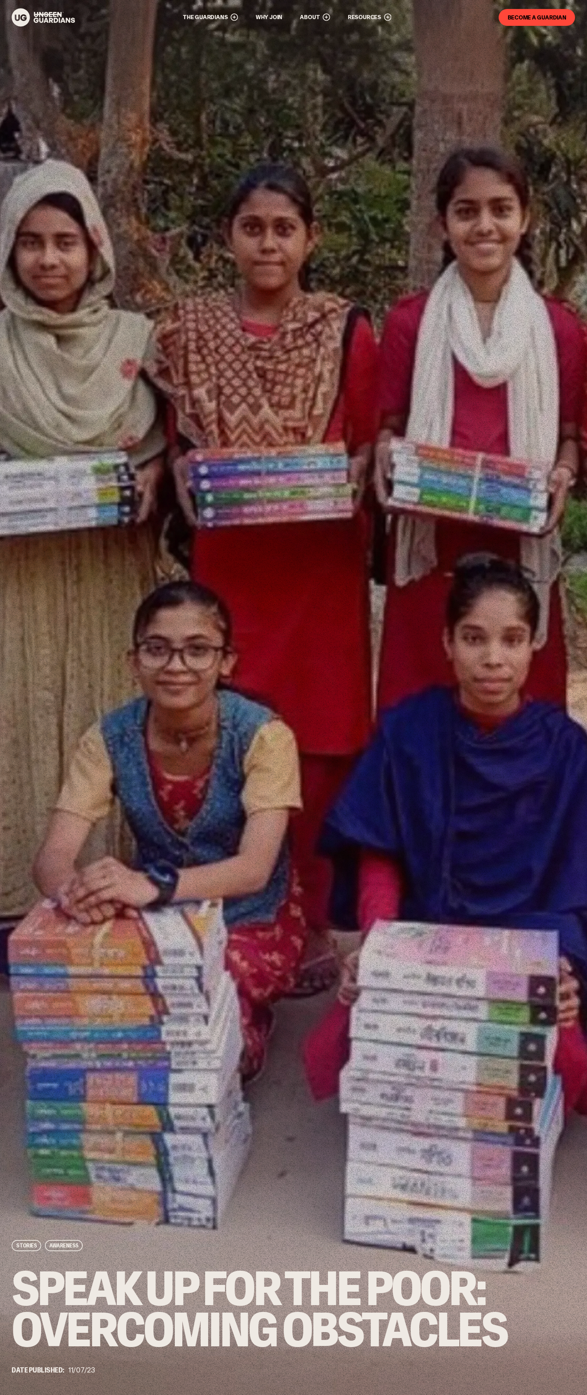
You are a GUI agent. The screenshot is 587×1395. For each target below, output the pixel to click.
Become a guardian (537, 17)
